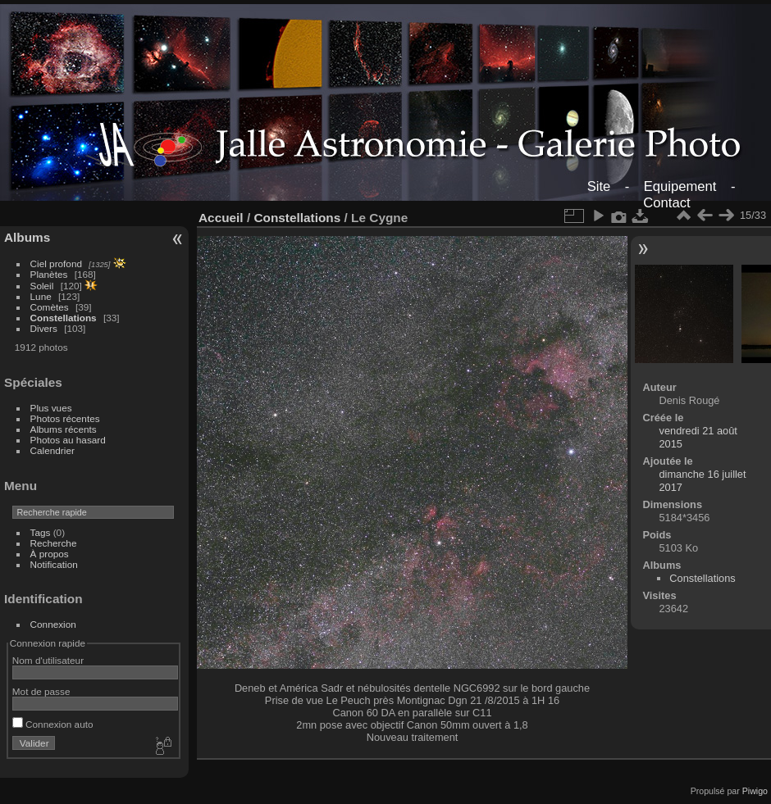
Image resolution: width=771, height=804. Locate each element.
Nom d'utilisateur (48, 660)
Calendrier (52, 450)
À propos (49, 553)
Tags (40, 532)
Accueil (221, 218)
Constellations (63, 317)
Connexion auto (53, 724)
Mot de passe (41, 691)
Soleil (42, 285)
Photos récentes (65, 418)
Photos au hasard (68, 439)
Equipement (680, 186)
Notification (54, 564)
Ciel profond (56, 263)
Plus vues (51, 407)
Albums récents (63, 429)
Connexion (53, 624)
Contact (666, 203)
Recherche (53, 543)
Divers (43, 328)
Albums (27, 237)
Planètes (49, 274)
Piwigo (755, 791)
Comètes (49, 307)
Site (599, 186)
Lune (41, 296)
